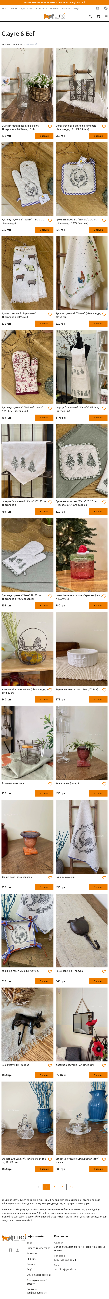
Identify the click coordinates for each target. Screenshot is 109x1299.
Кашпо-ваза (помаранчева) (17, 877)
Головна (5, 44)
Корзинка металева (12, 783)
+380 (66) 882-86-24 (65, 1260)
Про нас (54, 8)
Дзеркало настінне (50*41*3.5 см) (75, 1065)
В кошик (44, 136)
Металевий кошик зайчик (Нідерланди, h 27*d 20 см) (24, 691)
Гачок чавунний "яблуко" (70, 971)
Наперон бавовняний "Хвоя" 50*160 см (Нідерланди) (23, 503)
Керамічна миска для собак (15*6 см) (77, 689)
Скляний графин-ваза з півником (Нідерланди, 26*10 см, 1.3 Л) (20, 127)
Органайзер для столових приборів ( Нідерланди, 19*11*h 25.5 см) (77, 127)
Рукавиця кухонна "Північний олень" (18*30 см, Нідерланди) (22, 409)
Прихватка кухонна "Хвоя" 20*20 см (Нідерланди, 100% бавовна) (76, 503)
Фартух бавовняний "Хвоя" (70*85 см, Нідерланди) (77, 409)
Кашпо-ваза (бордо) (67, 783)
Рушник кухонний (65, 877)
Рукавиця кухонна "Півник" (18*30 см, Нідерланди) (22, 221)
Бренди (66, 8)
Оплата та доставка (21, 8)
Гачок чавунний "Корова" (15, 1065)
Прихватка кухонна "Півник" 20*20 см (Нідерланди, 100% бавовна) (77, 221)
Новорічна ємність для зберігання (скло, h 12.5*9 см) (79, 597)
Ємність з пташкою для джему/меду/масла (77, 1160)
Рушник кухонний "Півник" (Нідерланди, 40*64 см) (78, 315)
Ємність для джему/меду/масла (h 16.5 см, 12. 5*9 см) (23, 1160)
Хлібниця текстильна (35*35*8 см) (20, 971)
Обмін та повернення (39, 1274)
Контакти (41, 8)
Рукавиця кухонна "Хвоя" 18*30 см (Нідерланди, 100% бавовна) (21, 597)
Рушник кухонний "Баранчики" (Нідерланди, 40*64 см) (18, 315)
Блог (4, 8)
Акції (76, 8)
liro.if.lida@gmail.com (65, 1269)
